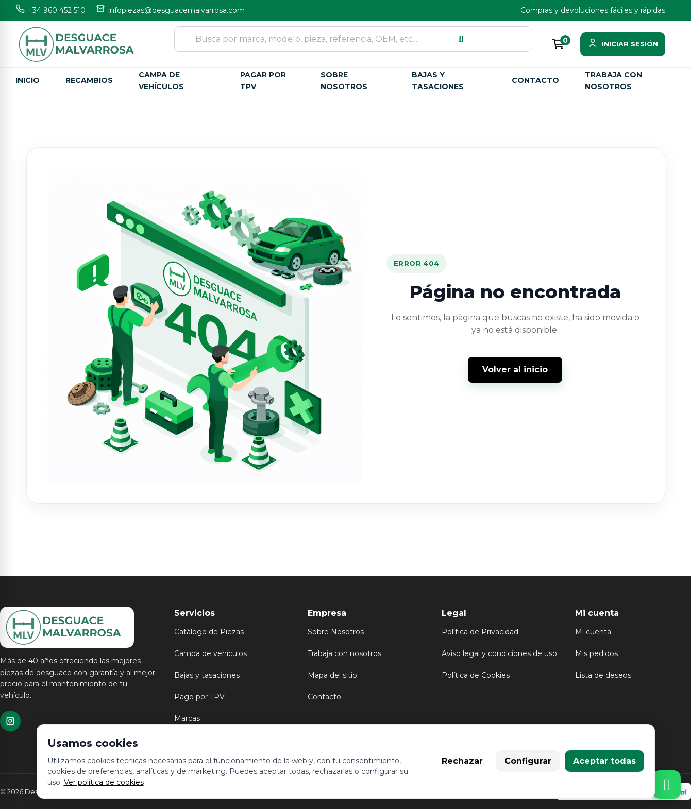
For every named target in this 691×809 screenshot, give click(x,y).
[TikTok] (10, 721)
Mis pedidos (596, 653)
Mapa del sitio (332, 675)
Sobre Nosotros (336, 631)
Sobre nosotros (344, 80)
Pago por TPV (199, 696)
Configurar (527, 761)
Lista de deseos (603, 675)
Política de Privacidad (480, 631)
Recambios (89, 80)
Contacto (535, 80)
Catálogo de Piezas (209, 631)
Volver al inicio (515, 369)
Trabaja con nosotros (613, 80)
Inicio (27, 80)
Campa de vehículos (161, 80)
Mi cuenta (593, 631)
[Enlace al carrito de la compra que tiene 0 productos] (558, 44)
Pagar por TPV (263, 80)
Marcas (187, 718)
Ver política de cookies (104, 782)
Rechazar (462, 761)
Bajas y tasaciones (438, 80)
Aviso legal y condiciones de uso (499, 653)
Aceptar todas (604, 761)
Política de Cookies (476, 675)
